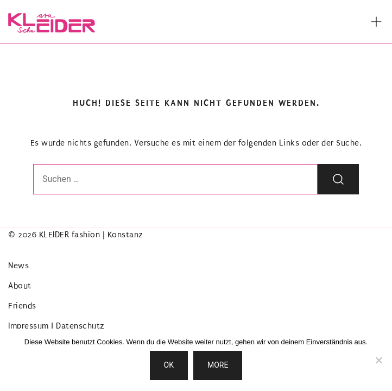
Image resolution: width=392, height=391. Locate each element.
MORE (217, 365)
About (19, 286)
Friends (22, 306)
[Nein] (378, 360)
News (18, 265)
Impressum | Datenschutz (56, 326)
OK (169, 365)
